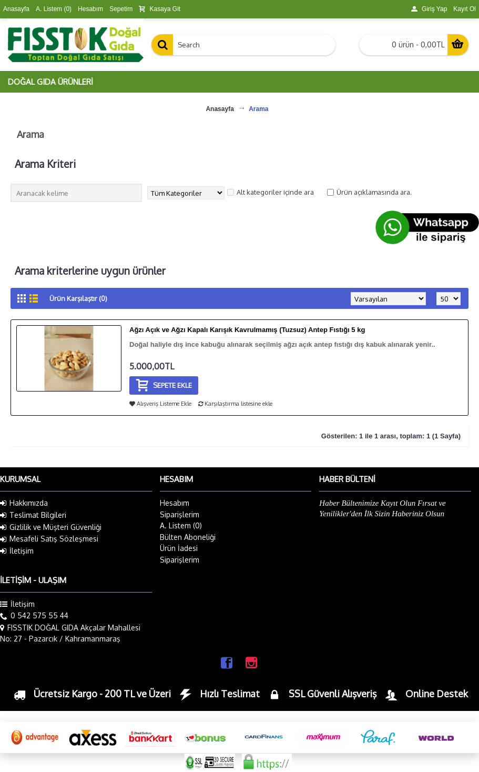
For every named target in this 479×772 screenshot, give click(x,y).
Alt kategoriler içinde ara (270, 192)
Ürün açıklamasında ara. (369, 192)
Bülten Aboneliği (188, 537)
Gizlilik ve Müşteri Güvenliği (50, 527)
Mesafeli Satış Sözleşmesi (49, 539)
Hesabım (174, 502)
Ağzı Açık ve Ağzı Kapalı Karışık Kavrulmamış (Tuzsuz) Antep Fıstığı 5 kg (247, 330)
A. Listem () (181, 525)
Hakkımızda (24, 503)
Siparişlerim (179, 514)
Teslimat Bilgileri (33, 515)
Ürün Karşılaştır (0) (78, 298)
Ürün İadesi (179, 548)
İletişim (17, 551)
